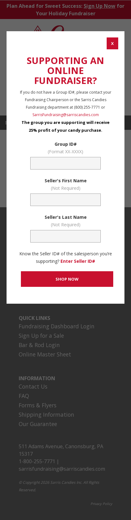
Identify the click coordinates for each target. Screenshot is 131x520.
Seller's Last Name (65, 221)
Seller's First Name (65, 185)
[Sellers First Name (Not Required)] (65, 200)
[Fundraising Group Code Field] (65, 163)
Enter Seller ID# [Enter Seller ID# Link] (78, 261)
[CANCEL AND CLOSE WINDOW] (112, 43)
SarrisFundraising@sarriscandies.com (65, 114)
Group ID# (65, 148)
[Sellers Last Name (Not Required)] (65, 236)
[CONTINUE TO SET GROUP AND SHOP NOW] (67, 279)
